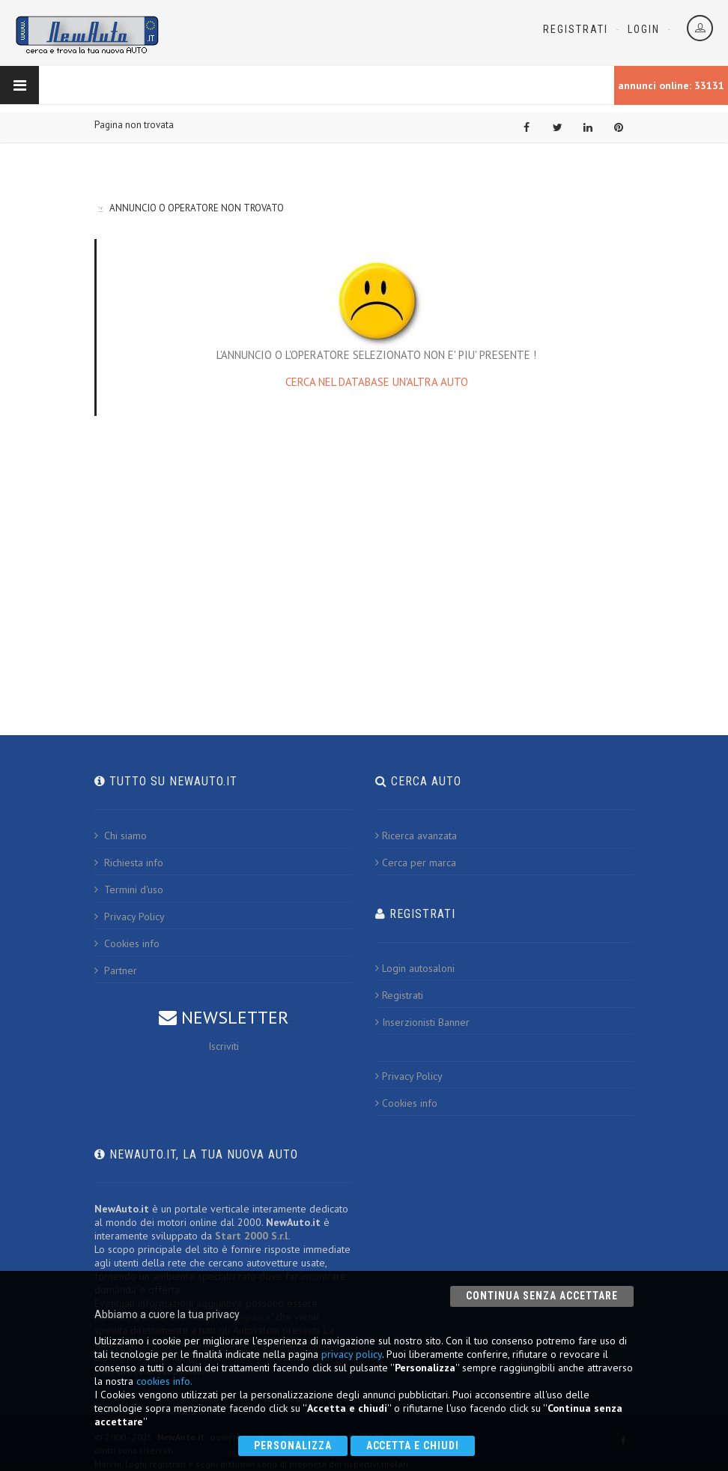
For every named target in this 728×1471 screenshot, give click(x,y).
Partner (115, 970)
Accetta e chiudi (413, 1446)
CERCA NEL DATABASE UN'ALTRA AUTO (376, 382)
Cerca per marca (415, 862)
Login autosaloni (415, 968)
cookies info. (164, 1381)
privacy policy (351, 1354)
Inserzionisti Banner (422, 1022)
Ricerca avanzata (416, 835)
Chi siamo (120, 835)
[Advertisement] (364, 551)
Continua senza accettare (542, 1296)
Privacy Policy (129, 916)
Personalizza (293, 1446)
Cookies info (127, 943)
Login (644, 29)
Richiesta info (128, 862)
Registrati (575, 29)
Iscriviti (223, 1046)
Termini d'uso (128, 889)
